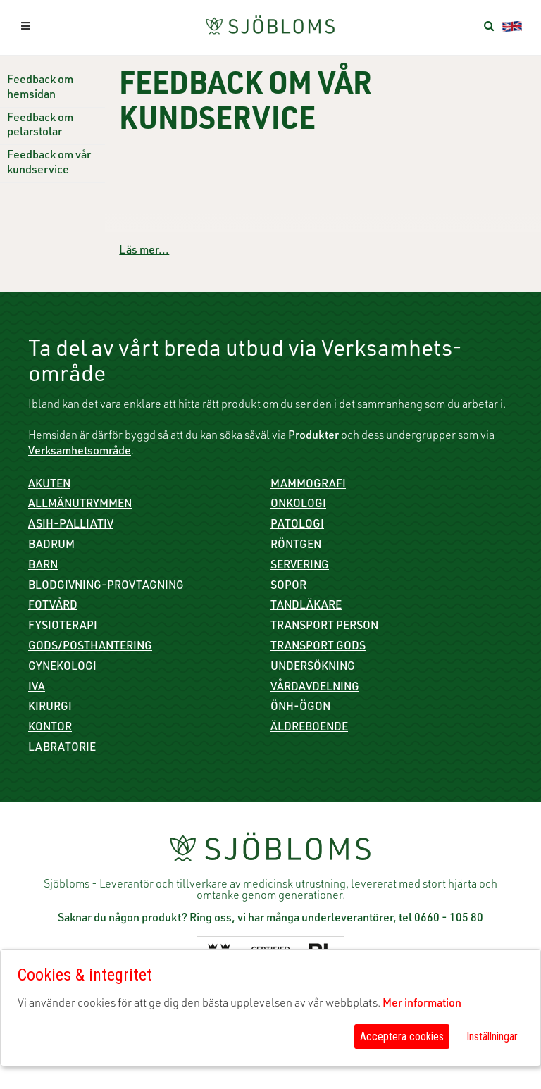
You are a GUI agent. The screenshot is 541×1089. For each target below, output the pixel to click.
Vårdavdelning (314, 688)
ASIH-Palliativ (70, 525)
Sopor (288, 586)
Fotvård (52, 606)
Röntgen (295, 546)
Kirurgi (50, 708)
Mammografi (308, 485)
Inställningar (492, 1036)
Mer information (422, 1004)
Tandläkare (306, 606)
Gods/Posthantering (90, 647)
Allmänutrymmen (80, 505)
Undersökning (312, 667)
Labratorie (62, 748)
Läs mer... (144, 251)
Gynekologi (62, 667)
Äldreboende (309, 728)
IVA (36, 688)
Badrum (51, 546)
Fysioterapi (62, 627)
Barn (43, 566)
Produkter (314, 436)
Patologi (297, 525)
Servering (299, 566)
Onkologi (298, 505)
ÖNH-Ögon (300, 708)
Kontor (50, 728)
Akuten (49, 485)
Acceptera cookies (402, 1036)
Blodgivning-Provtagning (106, 586)
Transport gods (318, 647)
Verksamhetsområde (79, 452)
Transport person (324, 627)
